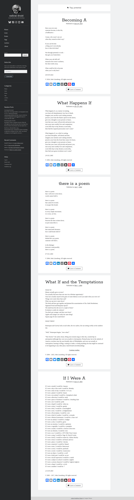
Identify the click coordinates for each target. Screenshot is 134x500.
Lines (6, 33)
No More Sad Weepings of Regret (16, 147)
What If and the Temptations (74, 282)
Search (5, 52)
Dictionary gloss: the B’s (9, 120)
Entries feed (7, 162)
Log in (5, 160)
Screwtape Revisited (8, 110)
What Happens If (74, 103)
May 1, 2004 (78, 285)
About (6, 46)
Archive (6, 43)
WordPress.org (7, 166)
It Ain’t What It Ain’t (18, 143)
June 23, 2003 (78, 382)
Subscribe (9, 76)
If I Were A (74, 378)
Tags (5, 39)
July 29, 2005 (78, 106)
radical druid (16, 15)
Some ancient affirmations (14, 145)
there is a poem (74, 183)
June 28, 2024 (78, 23)
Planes (6, 29)
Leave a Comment (74, 89)
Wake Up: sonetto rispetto (15, 149)
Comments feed (7, 164)
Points (6, 36)
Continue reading (74, 350)
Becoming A (74, 20)
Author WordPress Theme (77, 498)
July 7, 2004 (78, 187)
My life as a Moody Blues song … (12, 128)
